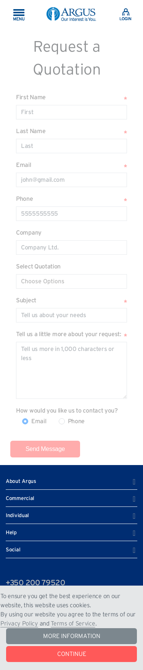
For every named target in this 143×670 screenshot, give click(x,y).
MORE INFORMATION (71, 636)
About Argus (21, 481)
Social (13, 550)
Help (11, 532)
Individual (17, 515)
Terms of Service (73, 624)
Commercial (20, 498)
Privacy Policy (19, 624)
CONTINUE (71, 654)
